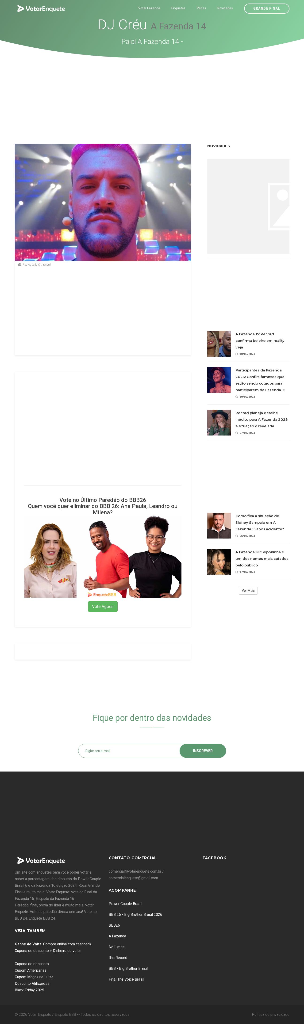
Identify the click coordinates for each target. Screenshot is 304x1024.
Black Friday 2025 (29, 990)
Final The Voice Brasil (126, 979)
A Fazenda (117, 936)
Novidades (225, 8)
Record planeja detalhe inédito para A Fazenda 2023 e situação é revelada (261, 419)
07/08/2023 (245, 433)
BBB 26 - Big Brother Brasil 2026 (135, 914)
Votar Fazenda (149, 8)
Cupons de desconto (32, 964)
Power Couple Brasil (125, 904)
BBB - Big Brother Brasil (128, 968)
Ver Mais (248, 590)
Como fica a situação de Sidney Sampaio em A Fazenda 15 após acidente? (259, 522)
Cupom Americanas (30, 970)
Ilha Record (118, 957)
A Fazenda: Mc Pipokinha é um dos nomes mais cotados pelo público (261, 558)
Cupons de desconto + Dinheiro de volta (48, 950)
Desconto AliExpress (32, 983)
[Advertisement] (152, 93)
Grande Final (266, 8)
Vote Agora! (103, 606)
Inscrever (203, 751)
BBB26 (114, 925)
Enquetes (178, 8)
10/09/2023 (245, 354)
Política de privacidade (270, 1014)
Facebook (215, 858)
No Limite (117, 947)
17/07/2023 (245, 572)
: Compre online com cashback (53, 944)
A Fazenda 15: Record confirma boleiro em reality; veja (260, 340)
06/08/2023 (245, 536)
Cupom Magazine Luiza (34, 977)
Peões (201, 8)
